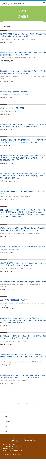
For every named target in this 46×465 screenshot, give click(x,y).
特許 (6, 427)
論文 (6, 417)
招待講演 (7, 422)
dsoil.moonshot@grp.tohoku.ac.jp (13, 450)
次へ (27, 403)
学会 (6, 432)
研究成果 (4, 411)
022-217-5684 (9, 448)
